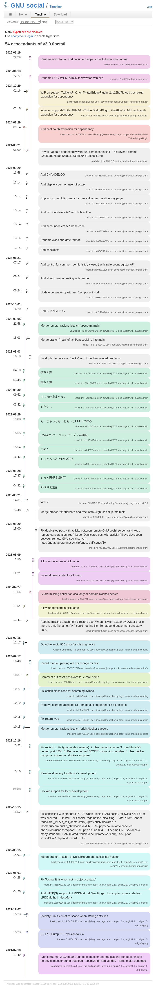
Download (60, 14)
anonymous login (22, 36)
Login (149, 6)
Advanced (12, 22)
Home (23, 14)
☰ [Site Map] (10, 14)
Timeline (40, 14)
